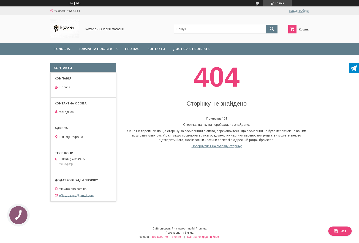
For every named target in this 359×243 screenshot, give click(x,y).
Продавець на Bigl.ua (179, 232)
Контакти (156, 49)
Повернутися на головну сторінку (217, 146)
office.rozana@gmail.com (76, 195)
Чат (340, 231)
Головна (62, 49)
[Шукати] (271, 29)
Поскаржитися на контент (167, 236)
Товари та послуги (95, 49)
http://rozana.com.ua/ (73, 189)
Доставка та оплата (191, 49)
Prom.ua (201, 228)
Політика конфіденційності (203, 236)
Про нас (132, 49)
